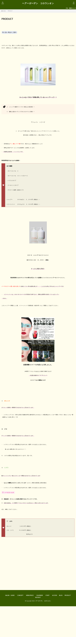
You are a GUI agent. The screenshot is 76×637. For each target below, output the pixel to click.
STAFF (48, 595)
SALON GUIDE (10, 595)
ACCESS (55, 595)
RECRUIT (38, 597)
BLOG (61, 595)
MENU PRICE (30, 595)
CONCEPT (20, 595)
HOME (4, 11)
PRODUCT (11, 10)
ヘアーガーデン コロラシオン (38, 3)
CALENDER (40, 595)
